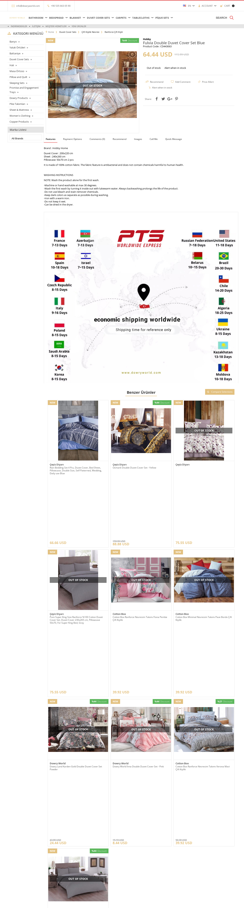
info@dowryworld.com (28, 5)
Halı (12, 65)
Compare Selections (220, 391)
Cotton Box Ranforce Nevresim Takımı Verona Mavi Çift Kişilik (203, 647)
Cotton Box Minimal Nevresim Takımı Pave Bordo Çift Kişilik (204, 558)
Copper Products (19, 121)
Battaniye (15, 53)
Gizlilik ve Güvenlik (57, 872)
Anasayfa (90, 838)
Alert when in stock (175, 68)
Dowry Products (19, 98)
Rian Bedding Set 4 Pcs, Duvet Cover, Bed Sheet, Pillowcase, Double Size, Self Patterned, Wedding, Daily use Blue (76, 470)
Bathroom (36, 17)
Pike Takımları (17, 104)
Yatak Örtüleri (17, 47)
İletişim (36, 26)
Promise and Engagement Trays (24, 90)
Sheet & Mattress (19, 109)
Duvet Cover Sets (98, 17)
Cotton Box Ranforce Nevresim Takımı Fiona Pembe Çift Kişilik (140, 558)
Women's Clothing (20, 115)
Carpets (121, 17)
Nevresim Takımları (20, 878)
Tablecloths (140, 17)
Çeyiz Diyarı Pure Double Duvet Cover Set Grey (75, 734)
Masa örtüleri (16, 843)
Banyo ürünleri (17, 866)
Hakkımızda (54, 849)
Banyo (13, 41)
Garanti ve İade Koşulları (60, 866)
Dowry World (58, 642)
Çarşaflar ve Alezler (19, 838)
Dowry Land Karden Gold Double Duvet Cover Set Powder (76, 647)
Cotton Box (119, 553)
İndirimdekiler (19, 26)
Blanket (75, 17)
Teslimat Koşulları (57, 838)
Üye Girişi (129, 843)
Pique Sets (162, 17)
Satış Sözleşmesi (56, 861)
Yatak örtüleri (16, 855)
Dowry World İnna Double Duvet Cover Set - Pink (138, 645)
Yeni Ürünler (79, 26)
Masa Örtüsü (17, 71)
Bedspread (56, 17)
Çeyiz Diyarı (57, 464)
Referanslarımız (56, 843)
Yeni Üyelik (129, 838)
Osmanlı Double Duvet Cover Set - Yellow (134, 467)
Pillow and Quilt (18, 77)
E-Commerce (132, 903)
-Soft (121, 903)
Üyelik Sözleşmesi (57, 855)
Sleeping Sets (17, 83)
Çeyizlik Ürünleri (18, 861)
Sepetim (90, 861)
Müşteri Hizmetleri (56, 26)
